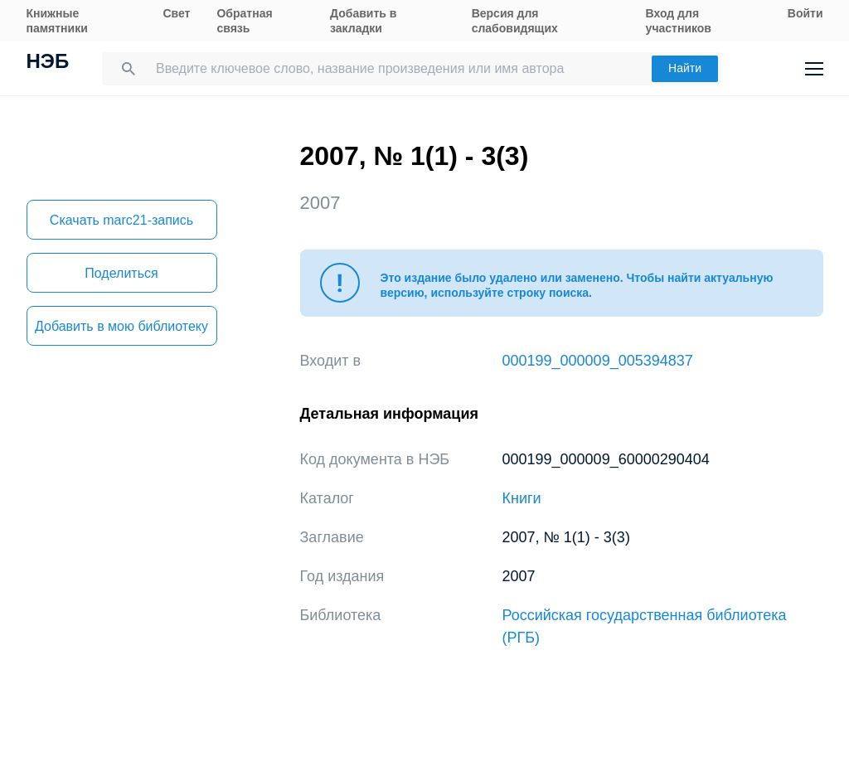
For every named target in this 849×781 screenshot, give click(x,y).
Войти (805, 13)
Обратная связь (244, 21)
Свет (176, 13)
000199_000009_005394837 (597, 360)
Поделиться (121, 273)
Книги (521, 498)
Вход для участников (678, 21)
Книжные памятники (57, 21)
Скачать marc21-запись (121, 220)
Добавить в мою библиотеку (121, 326)
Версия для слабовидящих (515, 21)
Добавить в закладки (363, 21)
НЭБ (48, 63)
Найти (684, 68)
